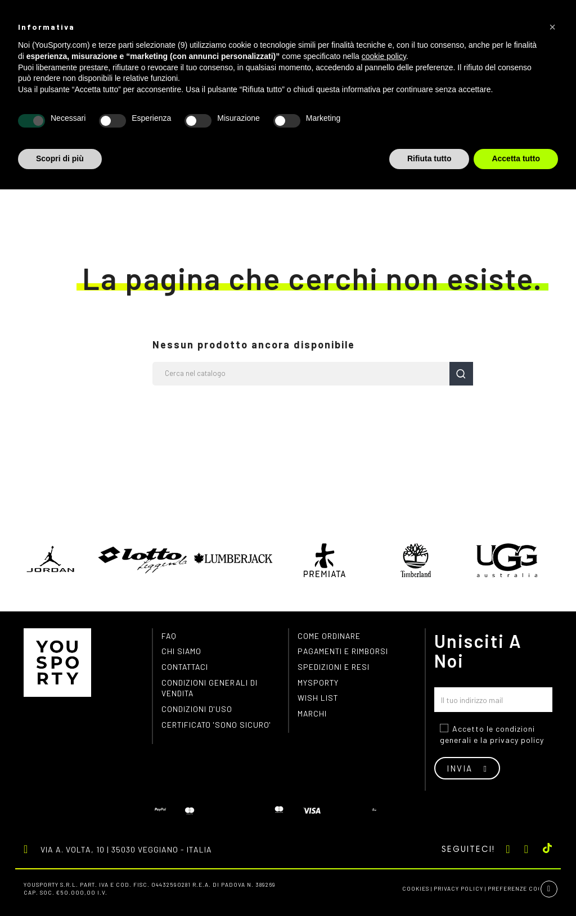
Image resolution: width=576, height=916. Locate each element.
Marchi (312, 714)
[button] (552, 27)
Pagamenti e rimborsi (344, 651)
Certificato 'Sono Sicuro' (217, 726)
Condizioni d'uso (197, 710)
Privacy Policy (458, 888)
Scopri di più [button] (60, 158)
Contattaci (186, 667)
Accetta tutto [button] (516, 158)
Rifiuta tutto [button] (429, 158)
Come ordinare (329, 636)
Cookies (415, 888)
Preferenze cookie (520, 888)
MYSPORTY (318, 683)
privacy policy (517, 740)
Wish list (318, 699)
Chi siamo (181, 651)
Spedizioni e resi (334, 667)
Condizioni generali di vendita (209, 688)
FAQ (169, 636)
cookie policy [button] (384, 56)
